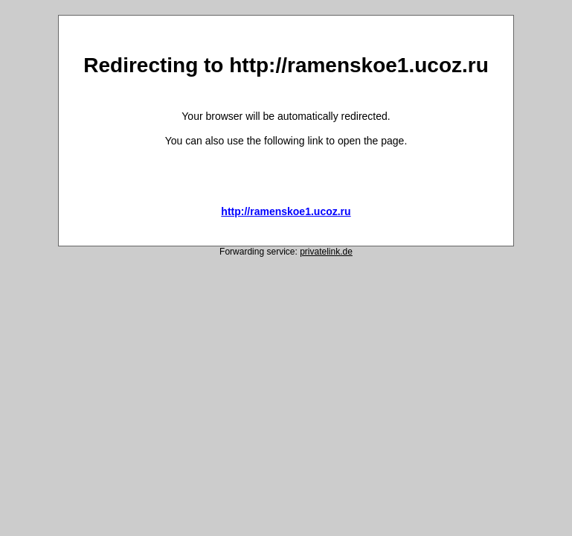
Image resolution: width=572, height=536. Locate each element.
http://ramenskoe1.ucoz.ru (285, 211)
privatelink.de (326, 251)
